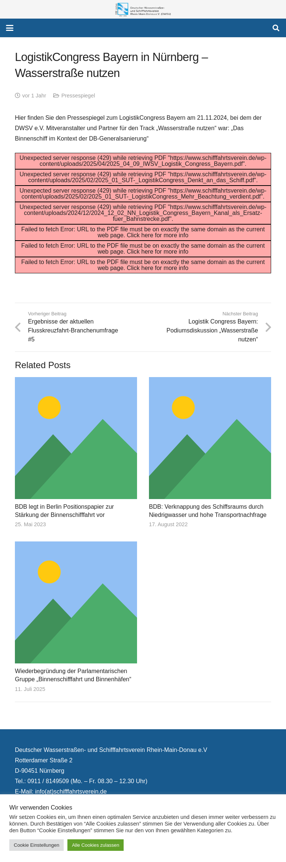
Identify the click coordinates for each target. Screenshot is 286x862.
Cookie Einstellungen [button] (36, 845)
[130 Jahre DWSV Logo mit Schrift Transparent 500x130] (143, 9)
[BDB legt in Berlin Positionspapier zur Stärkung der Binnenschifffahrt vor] (76, 438)
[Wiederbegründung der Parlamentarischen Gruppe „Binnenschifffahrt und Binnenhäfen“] (76, 603)
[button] (9, 28)
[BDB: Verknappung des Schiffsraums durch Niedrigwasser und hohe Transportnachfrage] (210, 438)
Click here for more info (157, 235)
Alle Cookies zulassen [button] (95, 845)
